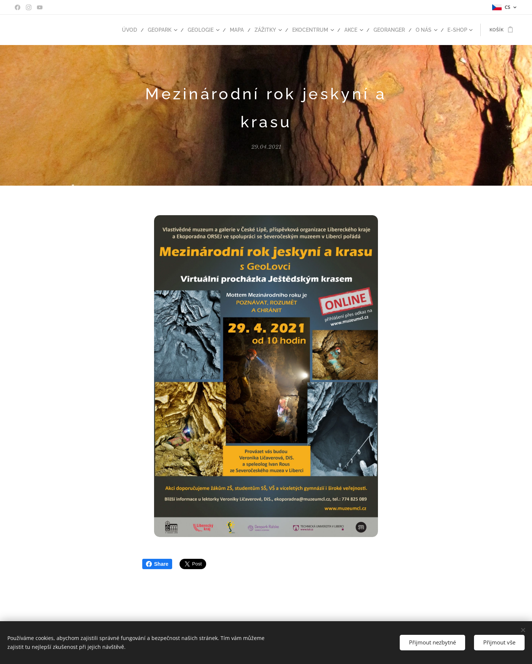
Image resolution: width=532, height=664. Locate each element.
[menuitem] (147, 30)
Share (157, 564)
